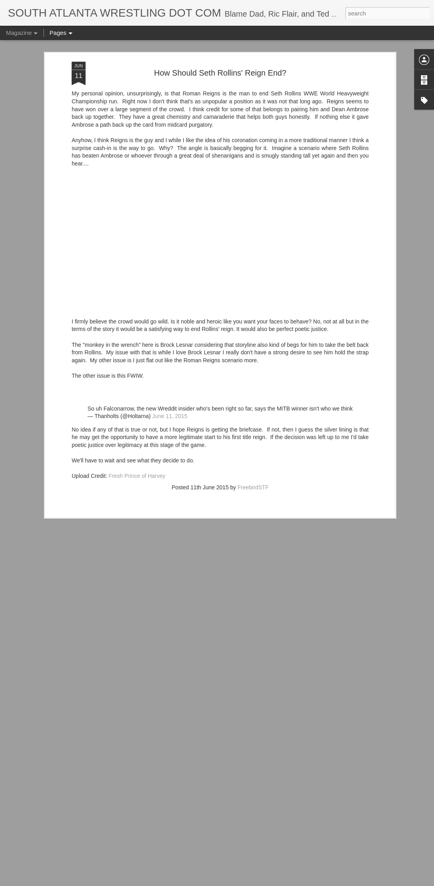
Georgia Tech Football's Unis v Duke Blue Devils (205, 877)
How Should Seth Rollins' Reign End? (220, 43)
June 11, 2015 (169, 386)
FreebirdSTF (253, 457)
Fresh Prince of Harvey (136, 446)
